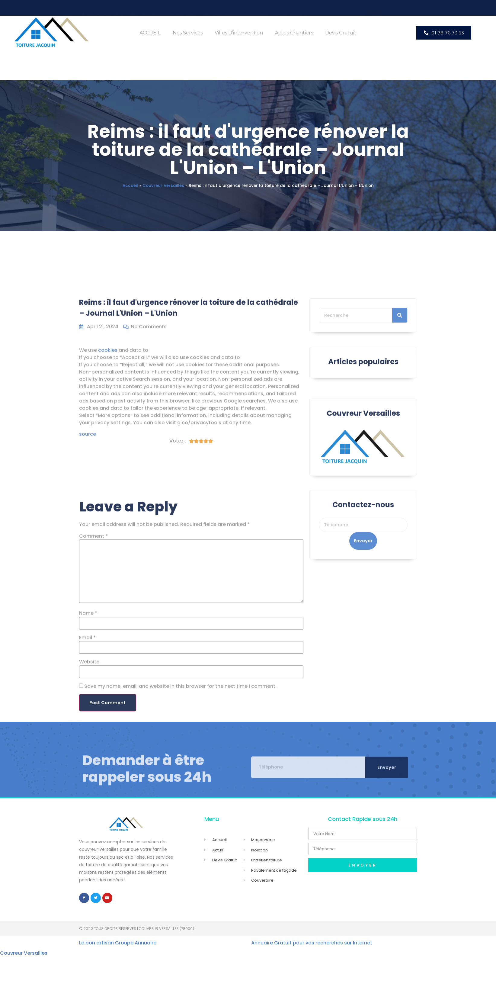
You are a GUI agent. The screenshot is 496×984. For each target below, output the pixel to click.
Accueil (130, 185)
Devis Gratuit (340, 33)
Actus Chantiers (294, 33)
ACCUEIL (150, 33)
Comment (93, 692)
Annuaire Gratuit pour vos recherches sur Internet (311, 945)
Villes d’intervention (239, 33)
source (87, 496)
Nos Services (188, 33)
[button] (444, 33)
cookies (107, 412)
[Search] (399, 337)
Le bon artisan (96, 945)
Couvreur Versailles (163, 185)
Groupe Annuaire (135, 945)
